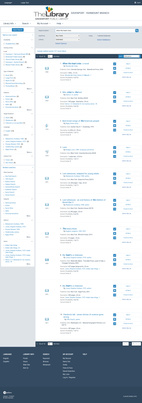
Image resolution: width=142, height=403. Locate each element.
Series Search (10, 195)
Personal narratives (12, 107)
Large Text (25, 3)
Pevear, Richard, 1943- (13, 144)
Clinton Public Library (13, 59)
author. (72, 95)
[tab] (17, 34)
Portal (25, 358)
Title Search (9, 179)
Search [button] (26, 23)
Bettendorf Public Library (14, 57)
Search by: (42, 36)
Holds (65, 365)
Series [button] (5, 241)
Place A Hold (123, 72)
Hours (25, 362)
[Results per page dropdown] (50, 56)
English (8, 131)
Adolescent (10, 120)
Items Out (66, 362)
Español (6, 362)
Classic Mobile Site (130, 396)
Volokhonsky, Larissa (12, 147)
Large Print (9, 78)
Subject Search (10, 184)
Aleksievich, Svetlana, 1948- (15, 139)
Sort (120, 56)
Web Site (26, 365)
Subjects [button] (6, 92)
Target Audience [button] (9, 113)
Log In (139, 2)
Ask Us (25, 368)
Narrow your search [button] (10, 35)
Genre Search (9, 192)
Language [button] (7, 127)
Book (7, 75)
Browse (46, 362)
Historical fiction (11, 96)
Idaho (7, 104)
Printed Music (10, 86)
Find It (121, 64)
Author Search (10, 181)
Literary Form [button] (8, 156)
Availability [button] (7, 40)
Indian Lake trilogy (11, 245)
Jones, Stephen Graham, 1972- (16, 141)
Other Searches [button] (8, 172)
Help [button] (60, 23)
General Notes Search (12, 187)
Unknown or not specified (14, 123)
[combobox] (67, 35)
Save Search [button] (17, 30)
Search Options (61, 43)
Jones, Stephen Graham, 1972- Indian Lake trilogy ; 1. (17, 256)
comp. (72, 123)
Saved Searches (69, 371)
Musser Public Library (13, 65)
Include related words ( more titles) (51, 51)
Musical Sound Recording (14, 83)
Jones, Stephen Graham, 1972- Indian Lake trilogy (17, 251)
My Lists (66, 374)
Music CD (9, 80)
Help (85, 354)
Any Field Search (10, 176)
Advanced (46, 365)
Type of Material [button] (8, 71)
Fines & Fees (68, 368)
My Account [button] (43, 23)
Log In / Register (69, 377)
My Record (67, 358)
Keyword (46, 358)
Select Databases (103, 40)
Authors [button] (6, 135)
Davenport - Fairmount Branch (90, 13)
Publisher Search (11, 190)
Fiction (8, 99)
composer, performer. (80, 150)
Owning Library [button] (8, 48)
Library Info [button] (9, 23)
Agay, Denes (10, 149)
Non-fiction (9, 163)
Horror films (9, 102)
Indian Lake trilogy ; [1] (12, 248)
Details (122, 68)
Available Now (10, 44)
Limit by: (41, 39)
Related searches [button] (9, 168)
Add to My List (126, 77)
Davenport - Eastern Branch (15, 62)
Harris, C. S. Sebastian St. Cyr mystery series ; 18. (17, 261)
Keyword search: (44, 30)
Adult (8, 118)
